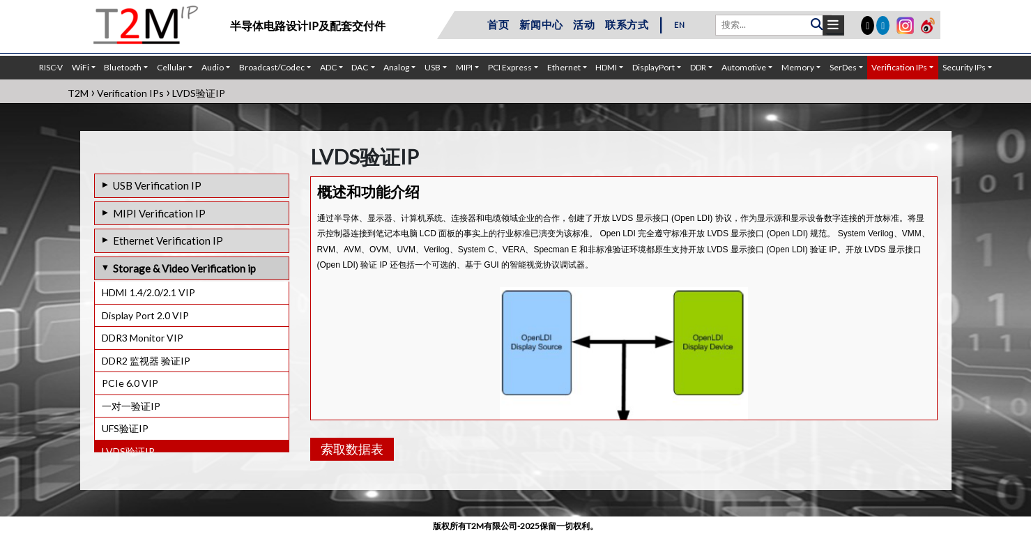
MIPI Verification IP (159, 213)
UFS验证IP (125, 428)
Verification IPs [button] (899, 67)
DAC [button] (359, 67)
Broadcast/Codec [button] (272, 67)
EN (679, 24)
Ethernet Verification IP (168, 240)
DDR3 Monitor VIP (142, 338)
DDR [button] (698, 67)
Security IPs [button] (964, 67)
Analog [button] (396, 67)
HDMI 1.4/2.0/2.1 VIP (148, 292)
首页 (498, 24)
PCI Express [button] (510, 67)
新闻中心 (541, 24)
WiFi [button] (80, 67)
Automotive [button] (743, 67)
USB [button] (433, 67)
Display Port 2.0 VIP (145, 315)
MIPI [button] (464, 67)
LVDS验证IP (128, 451)
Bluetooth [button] (123, 67)
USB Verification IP (157, 185)
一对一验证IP (131, 406)
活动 (584, 24)
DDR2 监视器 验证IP (146, 361)
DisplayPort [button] (653, 67)
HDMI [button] (606, 67)
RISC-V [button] (51, 67)
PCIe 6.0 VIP (130, 383)
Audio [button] (212, 67)
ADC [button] (328, 67)
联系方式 (627, 24)
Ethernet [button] (564, 67)
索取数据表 (352, 449)
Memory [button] (797, 67)
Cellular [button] (171, 67)
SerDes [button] (843, 67)
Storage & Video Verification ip (184, 268)
